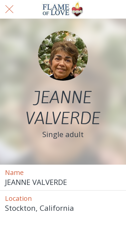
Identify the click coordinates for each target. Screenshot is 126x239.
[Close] (9, 9)
